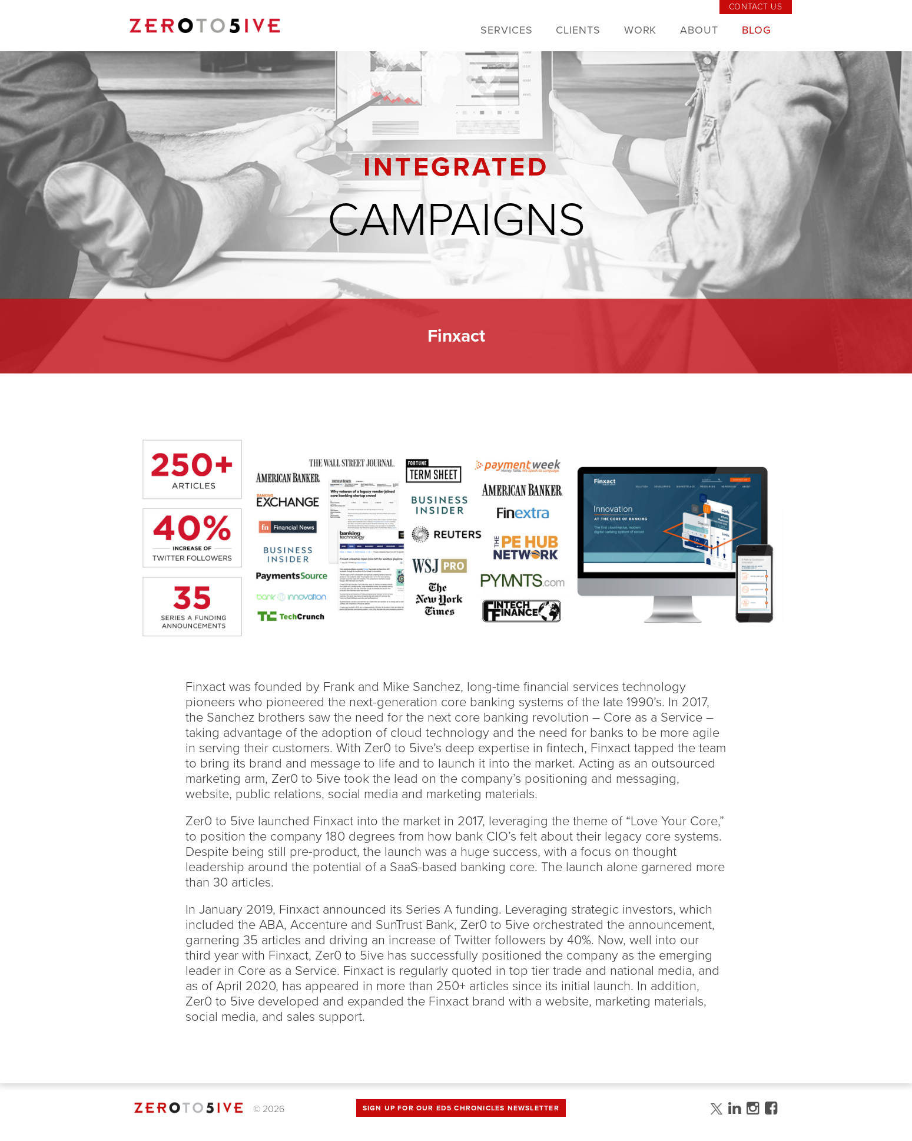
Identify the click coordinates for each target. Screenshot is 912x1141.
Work (640, 30)
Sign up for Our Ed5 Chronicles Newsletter (461, 1108)
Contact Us (755, 7)
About (699, 30)
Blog (756, 30)
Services (506, 30)
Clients (578, 30)
